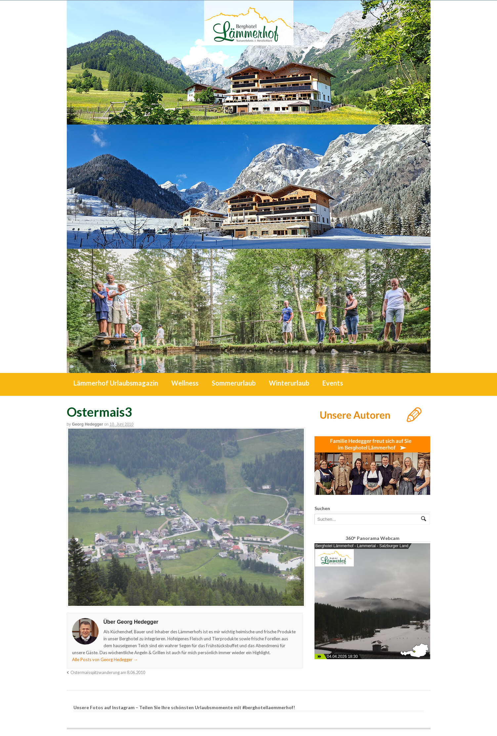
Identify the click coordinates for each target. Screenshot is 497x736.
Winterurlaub (289, 383)
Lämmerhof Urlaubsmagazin (115, 383)
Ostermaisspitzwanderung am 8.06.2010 (107, 672)
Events (332, 383)
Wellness (184, 383)
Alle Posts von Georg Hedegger (105, 659)
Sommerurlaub (234, 383)
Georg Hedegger (87, 424)
